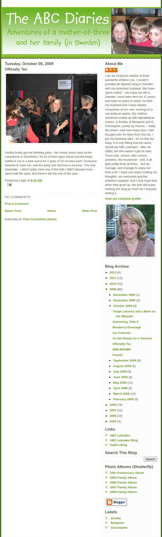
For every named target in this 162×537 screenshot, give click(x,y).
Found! (117, 355)
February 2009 (124, 399)
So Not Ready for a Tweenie (132, 338)
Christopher (119, 527)
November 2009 (124, 300)
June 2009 (121, 377)
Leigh (114, 69)
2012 (113, 272)
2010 (113, 283)
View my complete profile (123, 198)
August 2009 (122, 366)
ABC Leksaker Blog (124, 440)
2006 (113, 416)
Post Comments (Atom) (40, 219)
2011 (113, 278)
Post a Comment (17, 203)
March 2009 (121, 393)
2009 (113, 289)
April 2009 (121, 388)
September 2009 (125, 360)
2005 (113, 421)
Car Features (121, 333)
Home (51, 211)
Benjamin (117, 523)
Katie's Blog (118, 445)
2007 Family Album (123, 487)
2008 (113, 404)
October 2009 (123, 306)
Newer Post (13, 211)
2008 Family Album (123, 492)
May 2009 (120, 382)
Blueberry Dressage (126, 327)
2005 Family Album (123, 482)
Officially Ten (121, 344)
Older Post (89, 211)
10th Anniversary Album (127, 473)
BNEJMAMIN (121, 349)
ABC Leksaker (120, 435)
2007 (113, 410)
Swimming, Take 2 (125, 321)
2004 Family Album (123, 477)
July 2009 (120, 371)
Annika (116, 518)
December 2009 (124, 295)
